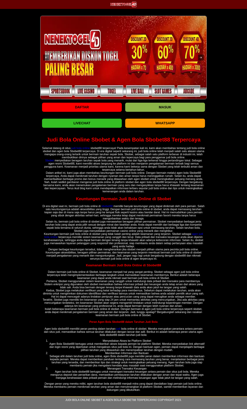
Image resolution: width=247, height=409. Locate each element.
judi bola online (80, 148)
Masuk (165, 107)
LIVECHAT (81, 123)
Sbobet (49, 160)
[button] (46, 57)
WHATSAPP (165, 123)
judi (118, 328)
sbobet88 (107, 206)
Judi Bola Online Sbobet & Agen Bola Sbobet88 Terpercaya (110, 400)
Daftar (82, 107)
